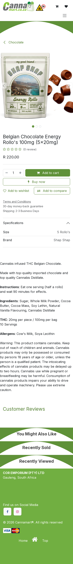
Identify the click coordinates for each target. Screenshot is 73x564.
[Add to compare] (52, 190)
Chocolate (13, 42)
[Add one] (20, 172)
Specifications (13, 223)
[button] (3, 85)
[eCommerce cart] (57, 6)
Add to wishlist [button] (16, 191)
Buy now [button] (36, 182)
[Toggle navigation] (65, 15)
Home (24, 541)
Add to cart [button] (48, 173)
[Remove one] (6, 172)
